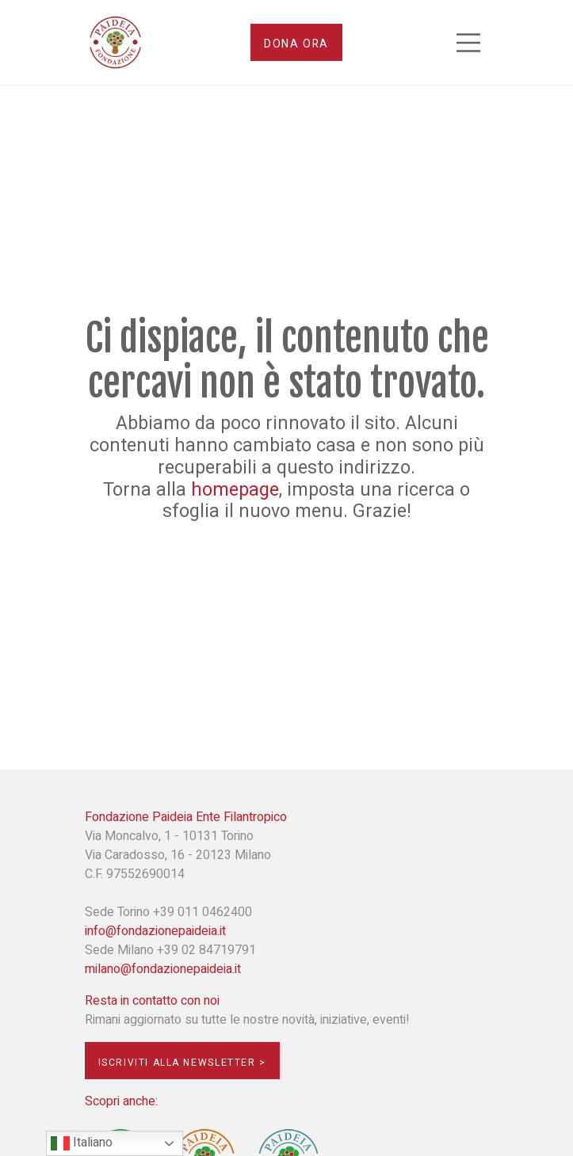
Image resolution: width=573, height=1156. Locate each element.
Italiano (82, 1143)
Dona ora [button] (296, 44)
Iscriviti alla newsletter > (182, 1062)
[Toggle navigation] (468, 43)
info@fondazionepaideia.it (155, 931)
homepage (235, 490)
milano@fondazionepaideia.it (163, 969)
